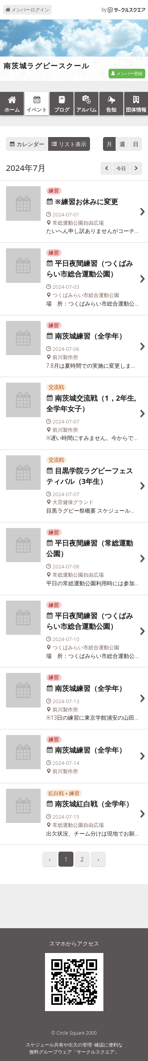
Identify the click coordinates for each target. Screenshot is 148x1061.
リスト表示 (69, 144)
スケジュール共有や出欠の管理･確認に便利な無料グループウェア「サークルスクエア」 (74, 1048)
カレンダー (26, 144)
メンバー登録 (126, 73)
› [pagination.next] (98, 859)
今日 (121, 168)
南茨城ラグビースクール (47, 66)
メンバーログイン (27, 9)
